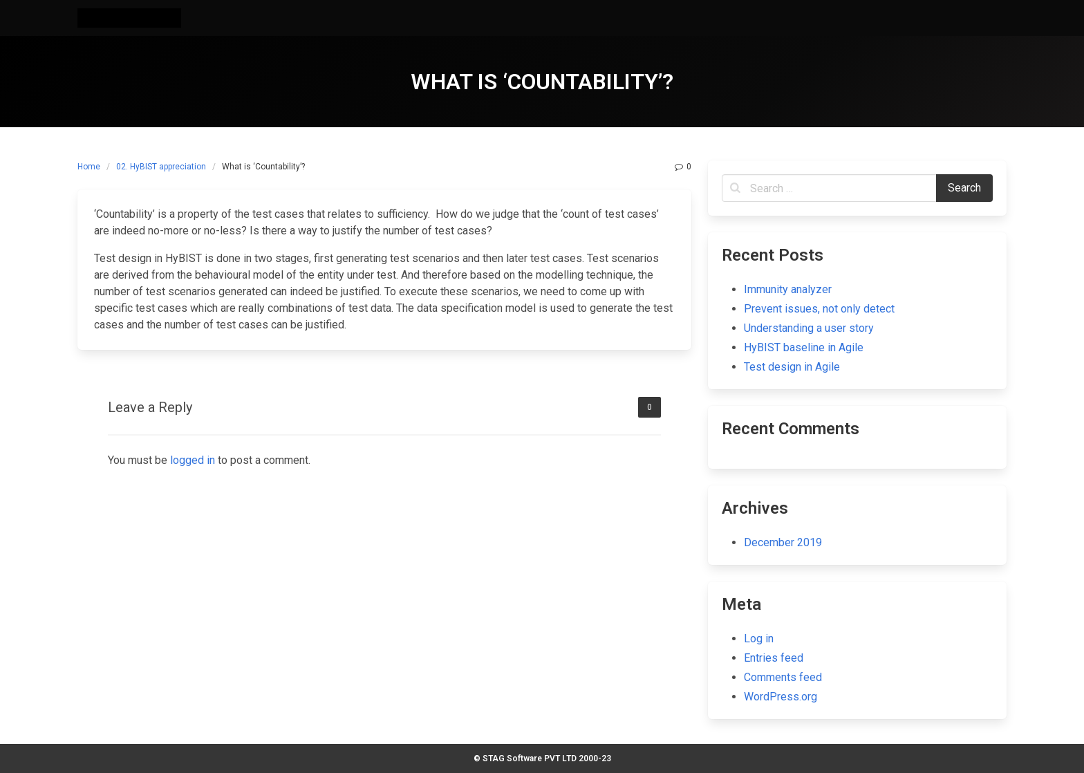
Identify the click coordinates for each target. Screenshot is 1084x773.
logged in (192, 460)
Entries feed (773, 657)
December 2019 (783, 542)
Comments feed (783, 677)
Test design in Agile (792, 366)
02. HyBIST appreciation (161, 166)
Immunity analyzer (788, 289)
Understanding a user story (809, 328)
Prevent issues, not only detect (819, 308)
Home (88, 166)
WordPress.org (780, 696)
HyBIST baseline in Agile (803, 347)
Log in (759, 638)
